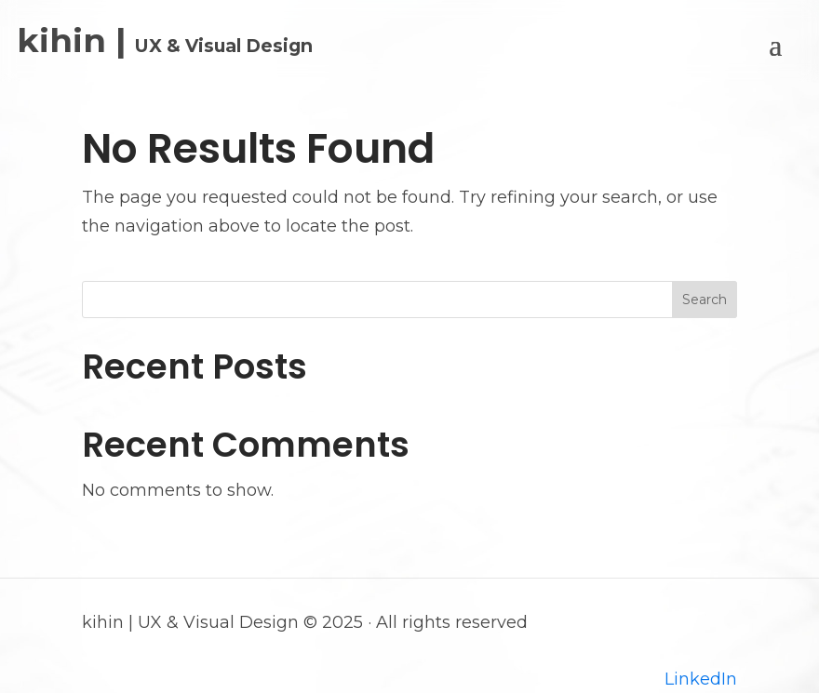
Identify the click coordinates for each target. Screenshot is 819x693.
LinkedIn (701, 679)
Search (704, 299)
